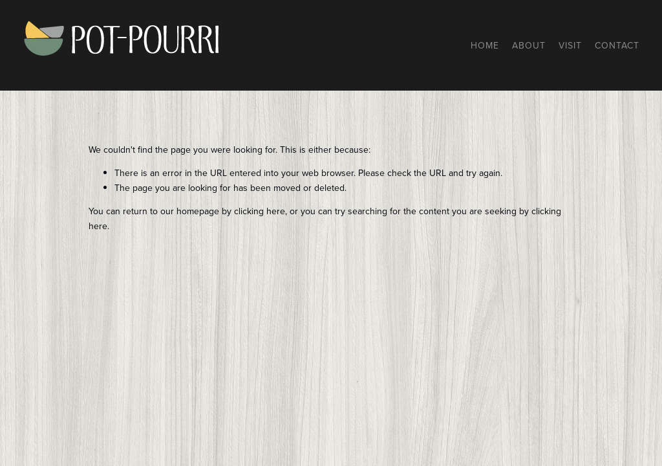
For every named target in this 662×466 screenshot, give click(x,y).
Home (485, 45)
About (529, 45)
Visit (570, 45)
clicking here (259, 211)
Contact (617, 45)
